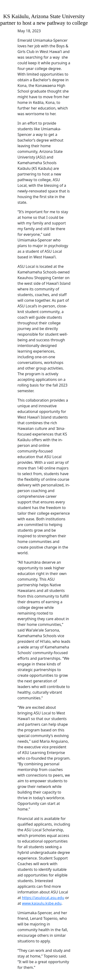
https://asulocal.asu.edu (43, 897)
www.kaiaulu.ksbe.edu (41, 903)
